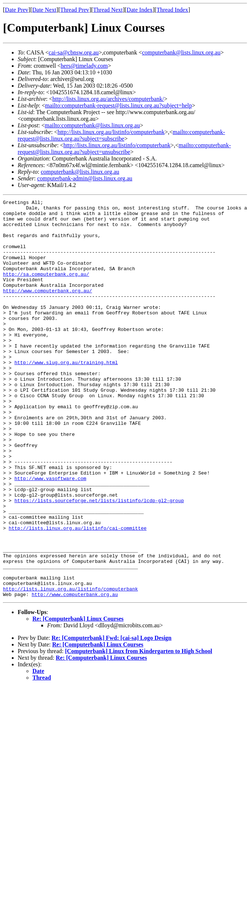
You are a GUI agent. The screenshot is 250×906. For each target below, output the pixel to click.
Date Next (44, 10)
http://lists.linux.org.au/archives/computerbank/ (108, 99)
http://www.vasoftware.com (50, 534)
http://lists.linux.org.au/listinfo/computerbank (111, 132)
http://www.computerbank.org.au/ (47, 309)
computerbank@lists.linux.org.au (181, 52)
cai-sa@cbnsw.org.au (74, 52)
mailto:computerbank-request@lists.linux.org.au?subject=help (118, 105)
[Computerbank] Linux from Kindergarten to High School (138, 730)
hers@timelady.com (84, 66)
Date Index (140, 10)
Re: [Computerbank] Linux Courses (78, 698)
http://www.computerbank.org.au (75, 673)
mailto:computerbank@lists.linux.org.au (92, 125)
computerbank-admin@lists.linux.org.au (84, 178)
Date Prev (16, 10)
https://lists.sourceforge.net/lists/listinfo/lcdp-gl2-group (99, 561)
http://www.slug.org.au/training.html (66, 395)
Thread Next (108, 10)
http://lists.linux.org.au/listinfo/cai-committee (78, 594)
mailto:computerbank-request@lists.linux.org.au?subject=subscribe (121, 135)
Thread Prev (74, 10)
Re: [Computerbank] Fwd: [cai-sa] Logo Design (112, 717)
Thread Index (172, 10)
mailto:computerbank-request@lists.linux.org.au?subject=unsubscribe (124, 148)
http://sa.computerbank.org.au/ (46, 289)
